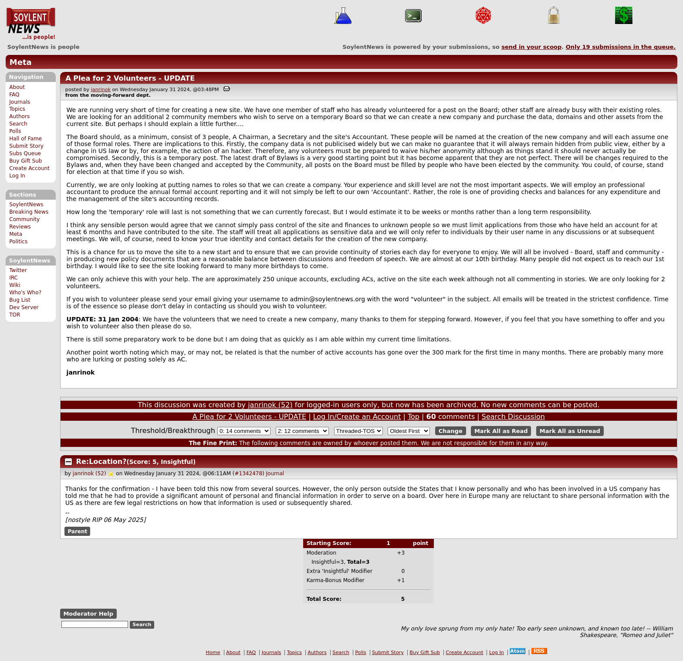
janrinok (101, 89)
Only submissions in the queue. (621, 47)
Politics (18, 242)
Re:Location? (101, 461)
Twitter (18, 270)
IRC (13, 278)
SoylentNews (31, 24)
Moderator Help (88, 613)
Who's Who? (25, 293)
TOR (14, 315)
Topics (17, 109)
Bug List (19, 300)
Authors (19, 116)
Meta (21, 62)
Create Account (29, 168)
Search (18, 124)
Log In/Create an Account (357, 416)
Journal (275, 473)
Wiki (14, 285)
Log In (17, 176)
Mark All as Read (501, 431)
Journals (19, 102)
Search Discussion (513, 416)
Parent (77, 531)
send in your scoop (531, 47)
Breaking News (28, 212)
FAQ (14, 95)
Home (213, 652)
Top (413, 416)
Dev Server (23, 307)
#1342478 (249, 473)
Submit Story (26, 146)
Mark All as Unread (570, 431)
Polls (15, 131)
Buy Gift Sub (25, 161)
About (17, 87)
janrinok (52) (270, 405)
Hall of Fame (25, 139)
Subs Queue (25, 153)
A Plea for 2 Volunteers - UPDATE (130, 78)
